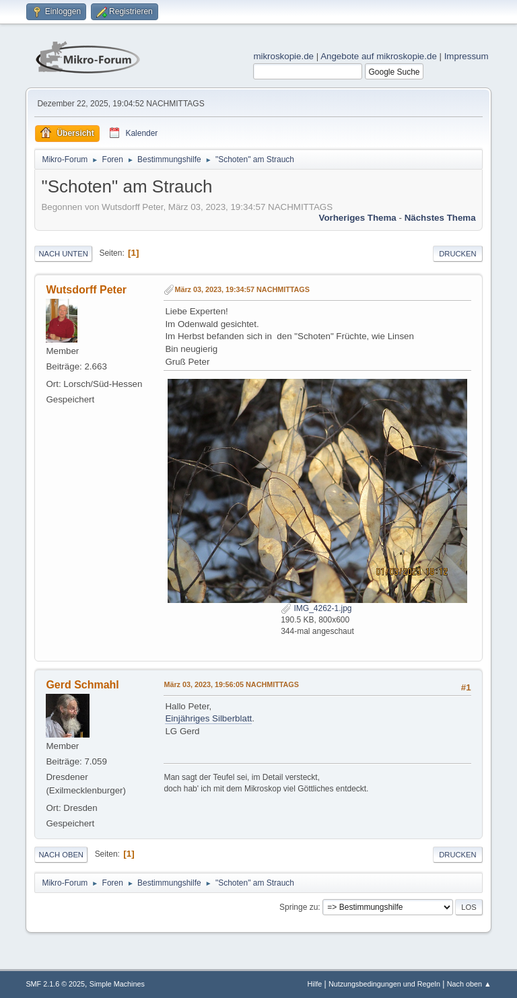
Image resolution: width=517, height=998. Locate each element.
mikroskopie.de (283, 56)
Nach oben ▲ (469, 984)
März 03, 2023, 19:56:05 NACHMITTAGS (231, 684)
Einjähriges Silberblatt (208, 718)
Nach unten (63, 254)
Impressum (466, 56)
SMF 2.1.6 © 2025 (55, 984)
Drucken (457, 254)
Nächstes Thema (440, 218)
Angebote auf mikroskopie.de (378, 56)
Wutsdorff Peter (86, 289)
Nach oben (60, 855)
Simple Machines (117, 984)
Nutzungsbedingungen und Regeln (384, 984)
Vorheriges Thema (357, 218)
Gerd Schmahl (82, 684)
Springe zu (298, 907)
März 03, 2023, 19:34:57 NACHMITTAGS (242, 289)
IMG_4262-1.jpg (316, 608)
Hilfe (315, 984)
